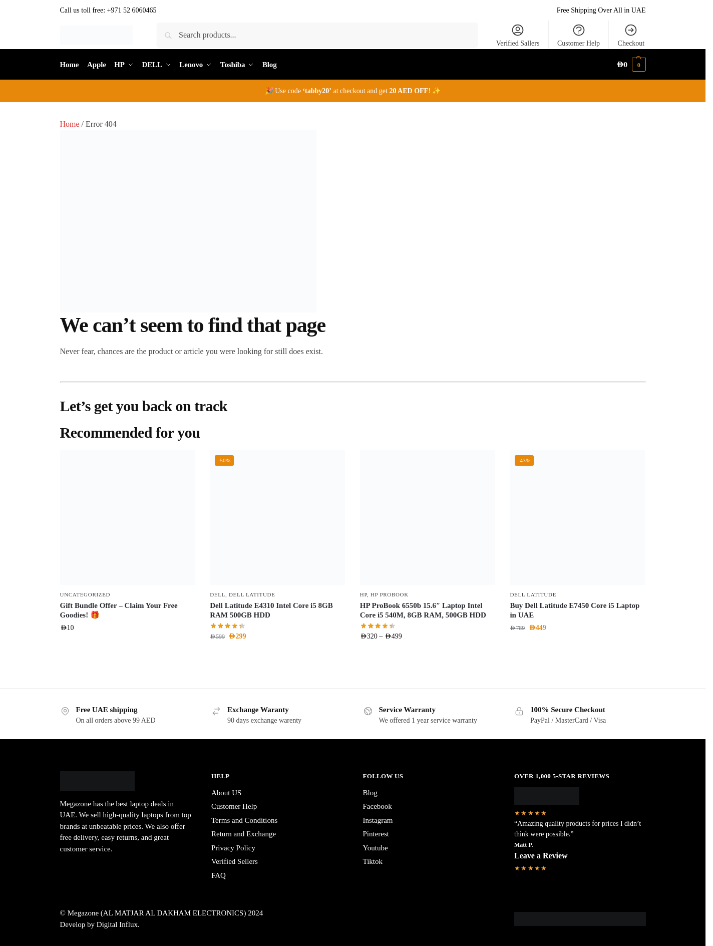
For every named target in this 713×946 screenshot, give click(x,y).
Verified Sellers (234, 861)
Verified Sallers (518, 35)
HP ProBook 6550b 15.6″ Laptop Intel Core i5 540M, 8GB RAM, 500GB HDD (423, 610)
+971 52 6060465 (132, 10)
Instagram (378, 820)
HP (363, 594)
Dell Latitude (252, 594)
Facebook (377, 806)
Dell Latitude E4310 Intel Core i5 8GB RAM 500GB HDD (271, 610)
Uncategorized (85, 594)
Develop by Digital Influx (99, 924)
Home (70, 124)
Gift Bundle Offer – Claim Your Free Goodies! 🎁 (119, 610)
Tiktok (373, 861)
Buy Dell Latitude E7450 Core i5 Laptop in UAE (574, 610)
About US (226, 793)
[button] (631, 65)
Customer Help (578, 35)
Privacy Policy (233, 848)
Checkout (631, 35)
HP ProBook (390, 594)
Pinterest (376, 834)
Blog (370, 793)
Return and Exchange (243, 834)
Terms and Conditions (244, 820)
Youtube (375, 848)
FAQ (218, 875)
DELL (217, 594)
